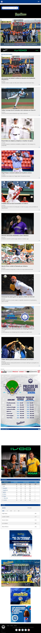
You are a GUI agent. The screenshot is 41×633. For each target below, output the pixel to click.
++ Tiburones (5, 498)
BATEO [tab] (4, 508)
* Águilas (4, 492)
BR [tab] (18, 510)
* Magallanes (5, 490)
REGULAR (6, 482)
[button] (1, 32)
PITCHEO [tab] (30, 508)
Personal (15, 625)
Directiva (11, 625)
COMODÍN (15, 482)
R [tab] (7, 510)
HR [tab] (11, 510)
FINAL (36, 482)
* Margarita (4, 488)
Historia (8, 625)
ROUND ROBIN (26, 482)
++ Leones (4, 500)
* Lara (3, 486)
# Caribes (4, 494)
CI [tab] (14, 510)
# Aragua (4, 496)
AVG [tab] (3, 510)
